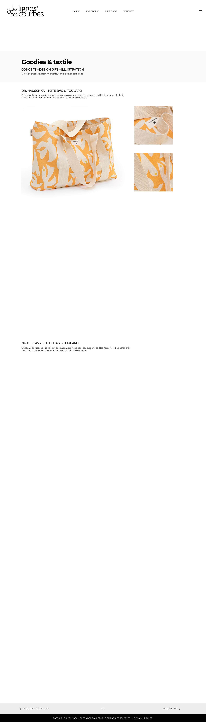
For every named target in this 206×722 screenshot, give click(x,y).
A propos (111, 11)
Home (76, 11)
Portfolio (92, 11)
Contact (128, 11)
